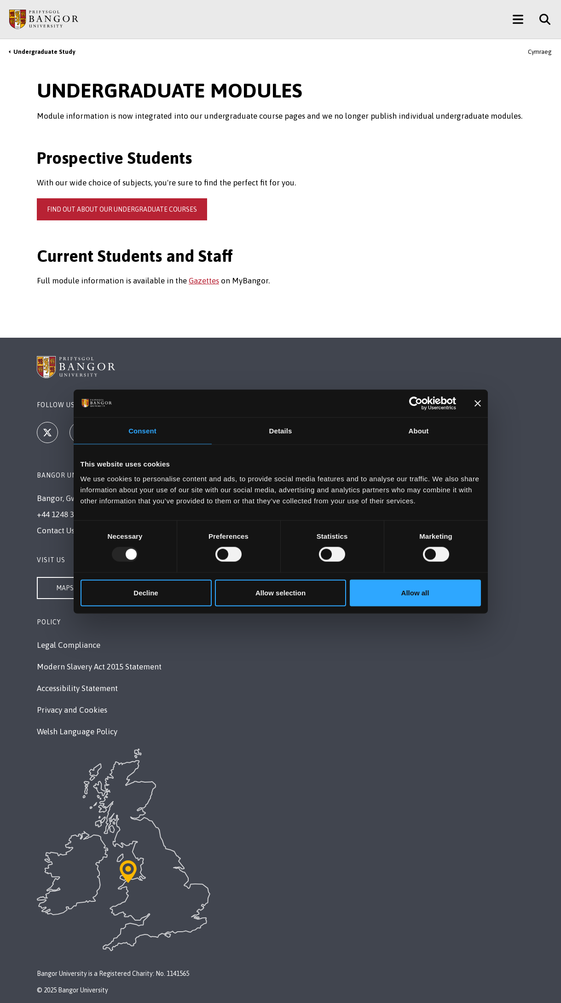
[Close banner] (477, 403)
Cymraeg (540, 52)
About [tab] (419, 431)
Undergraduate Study (44, 51)
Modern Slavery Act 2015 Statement (99, 666)
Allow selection (280, 592)
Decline (145, 592)
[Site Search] (541, 19)
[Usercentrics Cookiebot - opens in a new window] (416, 403)
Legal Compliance (68, 645)
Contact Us (56, 530)
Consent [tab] (142, 431)
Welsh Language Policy (77, 731)
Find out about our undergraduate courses (122, 209)
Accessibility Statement (77, 688)
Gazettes (204, 280)
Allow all (415, 592)
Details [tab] (280, 431)
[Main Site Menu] (517, 19)
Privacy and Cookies (72, 710)
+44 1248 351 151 (67, 514)
